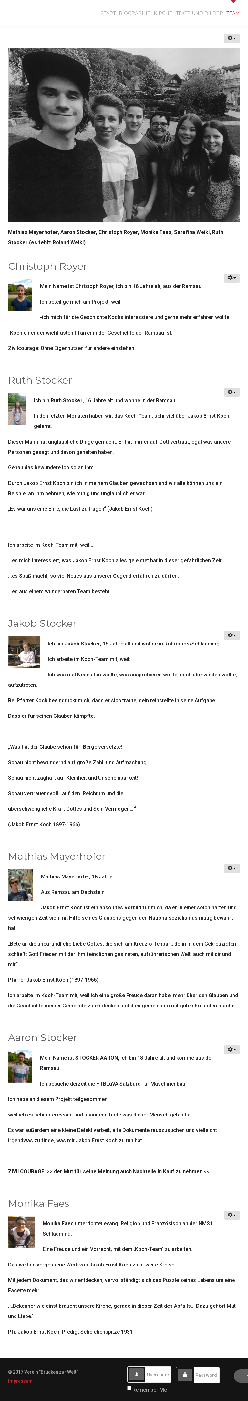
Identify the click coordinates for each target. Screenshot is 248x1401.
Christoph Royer (47, 266)
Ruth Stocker (40, 380)
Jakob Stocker (42, 623)
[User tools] (232, 38)
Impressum (20, 1381)
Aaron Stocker (42, 1038)
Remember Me (149, 1390)
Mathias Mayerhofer (57, 856)
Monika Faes (38, 1203)
